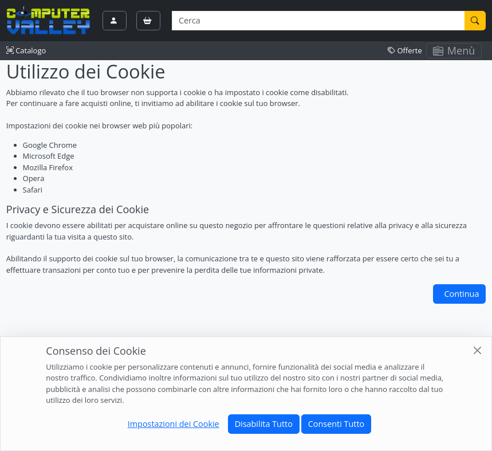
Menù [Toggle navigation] (454, 50)
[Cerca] (475, 20)
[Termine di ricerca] (318, 20)
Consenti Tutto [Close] (336, 423)
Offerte (405, 50)
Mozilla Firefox (48, 167)
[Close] (477, 350)
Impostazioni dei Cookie (173, 423)
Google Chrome (50, 145)
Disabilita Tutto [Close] (264, 423)
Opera (34, 178)
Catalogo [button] (26, 50)
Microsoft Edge (48, 156)
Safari (32, 190)
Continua (461, 293)
